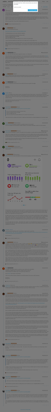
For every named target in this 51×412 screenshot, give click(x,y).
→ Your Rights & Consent (32, 10)
